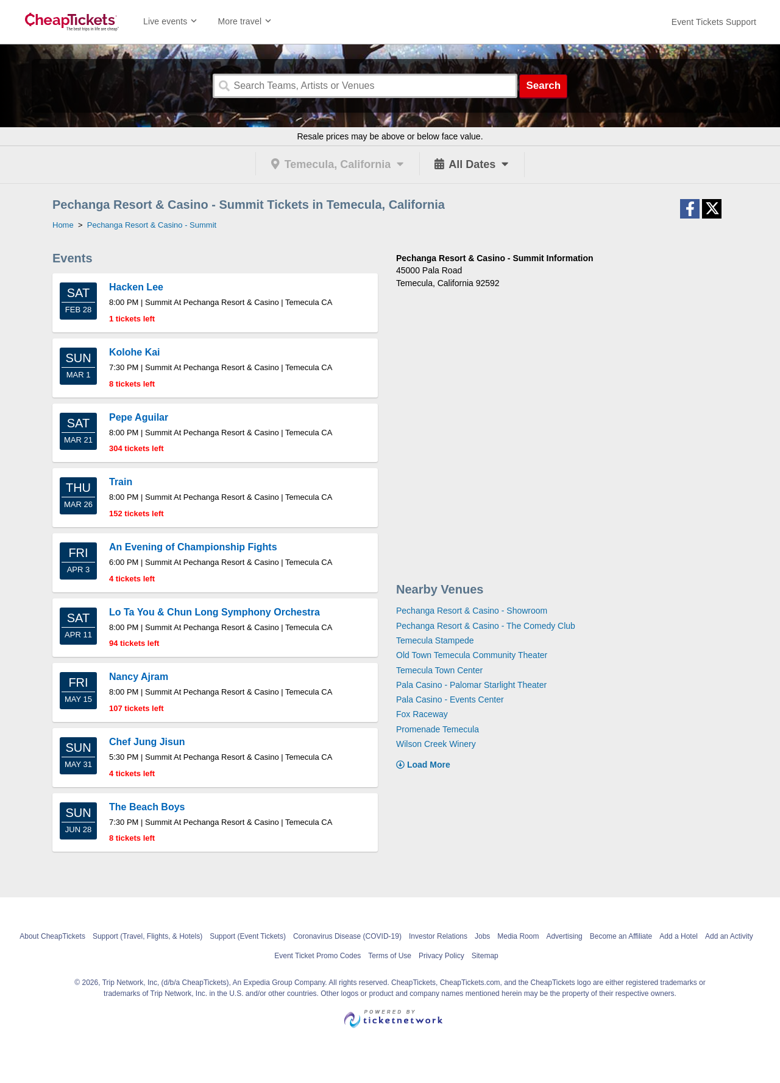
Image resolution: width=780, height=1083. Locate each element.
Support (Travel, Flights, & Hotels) (147, 936)
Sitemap (485, 956)
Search (543, 85)
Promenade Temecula (437, 729)
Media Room (518, 936)
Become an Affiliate (621, 936)
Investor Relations (438, 936)
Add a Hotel (678, 936)
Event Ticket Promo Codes (317, 956)
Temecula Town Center (439, 670)
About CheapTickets (52, 936)
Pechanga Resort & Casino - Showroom (471, 610)
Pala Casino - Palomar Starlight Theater (471, 685)
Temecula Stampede (435, 640)
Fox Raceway (422, 714)
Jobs (482, 936)
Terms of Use (389, 956)
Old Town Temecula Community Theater (471, 655)
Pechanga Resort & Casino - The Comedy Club (485, 626)
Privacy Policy (441, 956)
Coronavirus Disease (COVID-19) (347, 936)
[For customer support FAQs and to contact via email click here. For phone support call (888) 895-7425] (713, 22)
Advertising (564, 936)
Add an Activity (729, 936)
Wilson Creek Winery (436, 744)
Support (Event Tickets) (248, 936)
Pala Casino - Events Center (450, 699)
